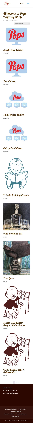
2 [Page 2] (16, 382)
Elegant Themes (14, 420)
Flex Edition (22, 409)
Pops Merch (15, 416)
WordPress (25, 420)
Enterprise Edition (9, 414)
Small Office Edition (15, 411)
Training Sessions (22, 414)
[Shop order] (22, 23)
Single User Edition (11, 409)
